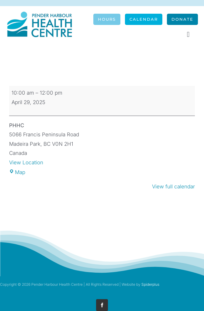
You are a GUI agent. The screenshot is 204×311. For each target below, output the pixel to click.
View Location (26, 162)
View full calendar (173, 186)
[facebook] (102, 305)
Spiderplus (150, 284)
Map (17, 172)
